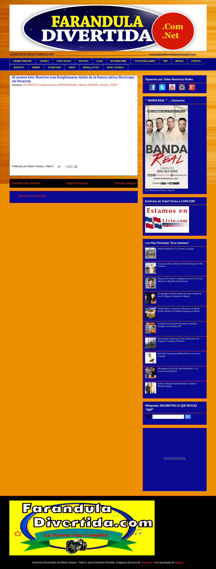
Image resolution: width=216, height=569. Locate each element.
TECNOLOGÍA (54, 67)
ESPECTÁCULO (64, 61)
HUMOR (36, 67)
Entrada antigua (125, 183)
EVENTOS (196, 61)
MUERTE (93, 85)
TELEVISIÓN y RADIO (145, 61)
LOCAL (99, 61)
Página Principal (77, 183)
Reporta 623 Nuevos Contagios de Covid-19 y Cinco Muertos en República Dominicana (180, 279)
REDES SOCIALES (115, 67)
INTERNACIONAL (119, 61)
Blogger (179, 562)
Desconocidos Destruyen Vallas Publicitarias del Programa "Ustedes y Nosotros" (178, 340)
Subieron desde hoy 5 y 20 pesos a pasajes (176, 249)
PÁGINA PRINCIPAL (22, 61)
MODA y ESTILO (91, 67)
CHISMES (44, 61)
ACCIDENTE (30, 85)
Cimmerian (147, 562)
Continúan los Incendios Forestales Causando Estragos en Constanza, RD (177, 324)
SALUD (72, 67)
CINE (165, 61)
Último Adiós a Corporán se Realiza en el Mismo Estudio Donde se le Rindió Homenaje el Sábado (179, 309)
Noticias (104, 85)
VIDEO (114, 85)
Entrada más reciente (26, 183)
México (83, 85)
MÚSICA (179, 61)
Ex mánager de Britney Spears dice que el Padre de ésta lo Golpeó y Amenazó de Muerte (180, 294)
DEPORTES (18, 67)
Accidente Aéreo (48, 85)
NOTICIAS (83, 61)
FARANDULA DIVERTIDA (32, 196)
